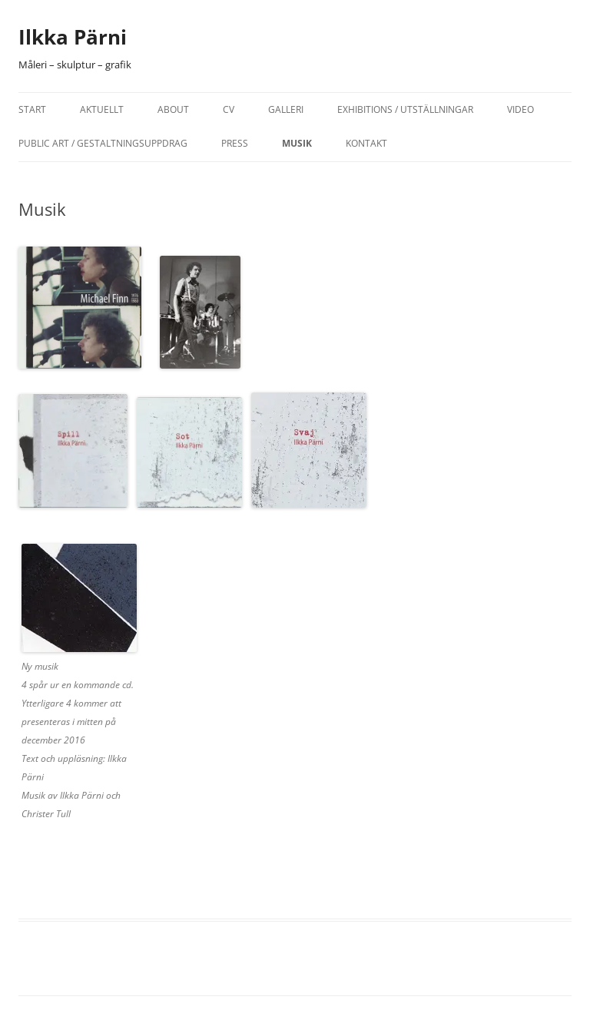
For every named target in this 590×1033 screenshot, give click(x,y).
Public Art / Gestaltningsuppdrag (102, 143)
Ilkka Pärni (72, 37)
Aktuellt (102, 109)
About (173, 109)
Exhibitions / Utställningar (405, 109)
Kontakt (366, 143)
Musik (297, 143)
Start (32, 109)
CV (228, 109)
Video (520, 109)
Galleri (285, 109)
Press (234, 143)
